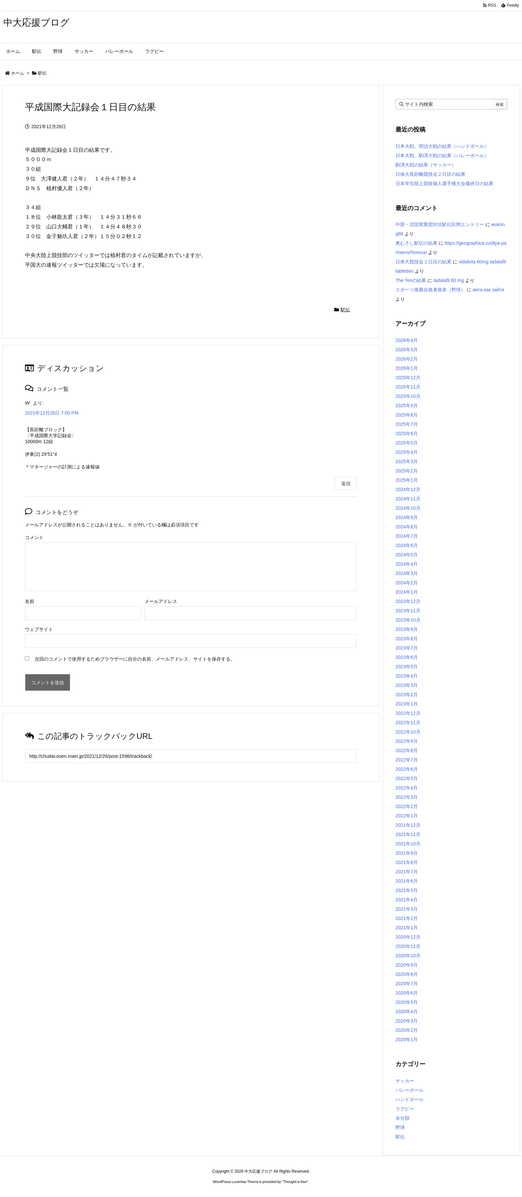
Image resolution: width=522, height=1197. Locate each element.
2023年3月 (406, 685)
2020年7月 (406, 983)
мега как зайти (488, 289)
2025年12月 (407, 377)
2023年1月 (406, 704)
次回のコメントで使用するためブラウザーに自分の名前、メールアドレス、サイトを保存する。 (135, 659)
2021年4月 (406, 899)
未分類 (402, 1118)
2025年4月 (406, 452)
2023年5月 (406, 666)
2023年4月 (406, 676)
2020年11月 (407, 946)
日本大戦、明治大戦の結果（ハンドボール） (442, 146)
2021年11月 (407, 834)
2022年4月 (406, 787)
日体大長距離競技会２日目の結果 (430, 174)
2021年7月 (406, 871)
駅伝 (42, 73)
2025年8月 (406, 415)
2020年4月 (406, 1011)
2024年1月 (406, 592)
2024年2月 (406, 582)
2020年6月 (406, 993)
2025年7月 (406, 424)
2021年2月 (406, 918)
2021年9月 (406, 853)
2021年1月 (406, 927)
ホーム (17, 73)
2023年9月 (406, 629)
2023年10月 (407, 620)
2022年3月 (406, 797)
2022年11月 (407, 722)
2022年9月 (406, 741)
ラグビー (404, 1108)
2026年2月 (406, 359)
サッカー (404, 1080)
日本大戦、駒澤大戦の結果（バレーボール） (442, 155)
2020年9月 (406, 965)
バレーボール (409, 1090)
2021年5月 (406, 890)
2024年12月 (407, 489)
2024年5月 (406, 554)
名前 (29, 601)
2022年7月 (406, 759)
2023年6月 (406, 657)
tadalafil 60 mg (448, 280)
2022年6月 (406, 769)
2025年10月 (407, 396)
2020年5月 (406, 1002)
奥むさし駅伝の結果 (416, 243)
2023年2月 (406, 694)
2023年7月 (406, 648)
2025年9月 (406, 405)
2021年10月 (407, 843)
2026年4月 (406, 340)
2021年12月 (407, 825)
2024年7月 (406, 536)
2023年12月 (407, 601)
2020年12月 (407, 937)
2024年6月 (406, 545)
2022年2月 (406, 806)
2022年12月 (407, 713)
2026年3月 (406, 349)
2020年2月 (406, 1030)
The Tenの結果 (410, 280)
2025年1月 (406, 480)
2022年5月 (406, 778)
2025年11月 (407, 387)
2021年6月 (406, 881)
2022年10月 (407, 732)
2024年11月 (407, 498)
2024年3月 (406, 573)
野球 (400, 1127)
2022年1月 (406, 815)
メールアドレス (160, 601)
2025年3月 (406, 461)
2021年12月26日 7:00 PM (51, 413)
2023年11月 (407, 610)
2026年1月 (406, 368)
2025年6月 (406, 433)
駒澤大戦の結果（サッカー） (425, 164)
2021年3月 (406, 909)
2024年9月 (406, 517)
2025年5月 (406, 443)
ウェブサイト (39, 629)
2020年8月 (406, 974)
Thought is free (295, 1182)
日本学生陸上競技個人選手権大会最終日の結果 (444, 183)
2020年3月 (406, 1021)
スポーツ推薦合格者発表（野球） (430, 289)
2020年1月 (406, 1039)
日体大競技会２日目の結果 (423, 261)
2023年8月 (406, 638)
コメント (34, 537)
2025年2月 (406, 470)
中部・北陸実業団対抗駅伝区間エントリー (439, 224)
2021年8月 (406, 862)
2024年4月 (406, 564)
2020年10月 (407, 955)
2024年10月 (407, 508)
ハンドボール (409, 1099)
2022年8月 (406, 750)
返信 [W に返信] (346, 483)
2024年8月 (406, 526)
